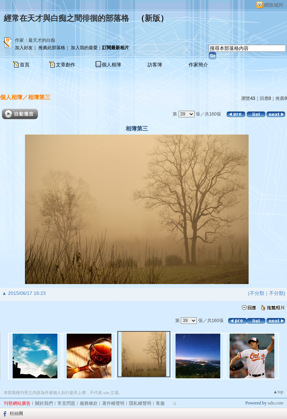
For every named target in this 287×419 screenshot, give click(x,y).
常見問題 (66, 403)
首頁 (24, 64)
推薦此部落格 (51, 47)
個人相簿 (111, 64)
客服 (160, 403)
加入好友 (24, 47)
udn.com (275, 403)
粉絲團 (16, 413)
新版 (152, 18)
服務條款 (89, 403)
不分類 (257, 293)
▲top (278, 391)
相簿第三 (39, 97)
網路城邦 (273, 5)
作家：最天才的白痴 (35, 40)
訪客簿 (155, 64)
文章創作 (65, 64)
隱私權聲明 (140, 403)
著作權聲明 (113, 403)
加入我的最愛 (84, 47)
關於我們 (44, 403)
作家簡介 (198, 64)
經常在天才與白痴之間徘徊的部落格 (66, 18)
